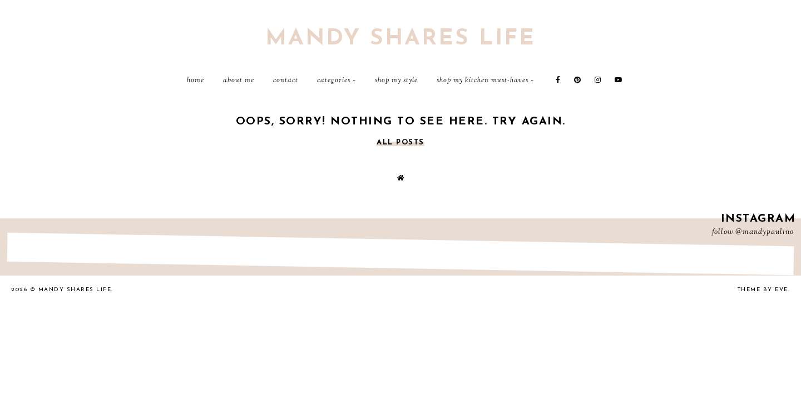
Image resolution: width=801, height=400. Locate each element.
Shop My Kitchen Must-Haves (482, 81)
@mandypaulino (764, 232)
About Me (238, 81)
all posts (400, 142)
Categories (333, 81)
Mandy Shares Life (400, 39)
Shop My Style (396, 81)
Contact (285, 81)
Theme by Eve (763, 290)
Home (195, 81)
